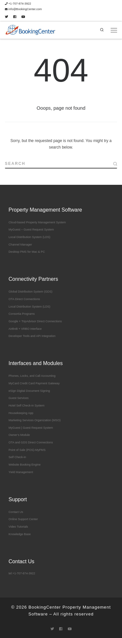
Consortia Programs (21, 313)
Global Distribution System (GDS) (30, 291)
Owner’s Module (19, 435)
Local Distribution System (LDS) (29, 237)
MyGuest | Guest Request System (30, 427)
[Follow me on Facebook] (14, 17)
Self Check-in (17, 457)
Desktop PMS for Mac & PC (26, 251)
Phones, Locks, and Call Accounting (31, 375)
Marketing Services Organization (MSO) (34, 420)
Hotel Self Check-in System (26, 405)
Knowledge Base (19, 534)
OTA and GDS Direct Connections (30, 442)
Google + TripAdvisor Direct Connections (35, 321)
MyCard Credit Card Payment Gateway (34, 383)
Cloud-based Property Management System (37, 222)
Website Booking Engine (24, 464)
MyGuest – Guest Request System (31, 229)
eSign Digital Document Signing (29, 390)
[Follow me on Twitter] (6, 17)
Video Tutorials (18, 526)
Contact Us (15, 512)
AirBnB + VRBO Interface (25, 328)
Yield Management (20, 472)
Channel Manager (20, 244)
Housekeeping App (20, 413)
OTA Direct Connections (24, 299)
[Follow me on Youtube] (23, 17)
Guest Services (18, 398)
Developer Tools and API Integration (31, 336)
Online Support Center (23, 519)
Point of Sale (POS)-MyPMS (27, 450)
